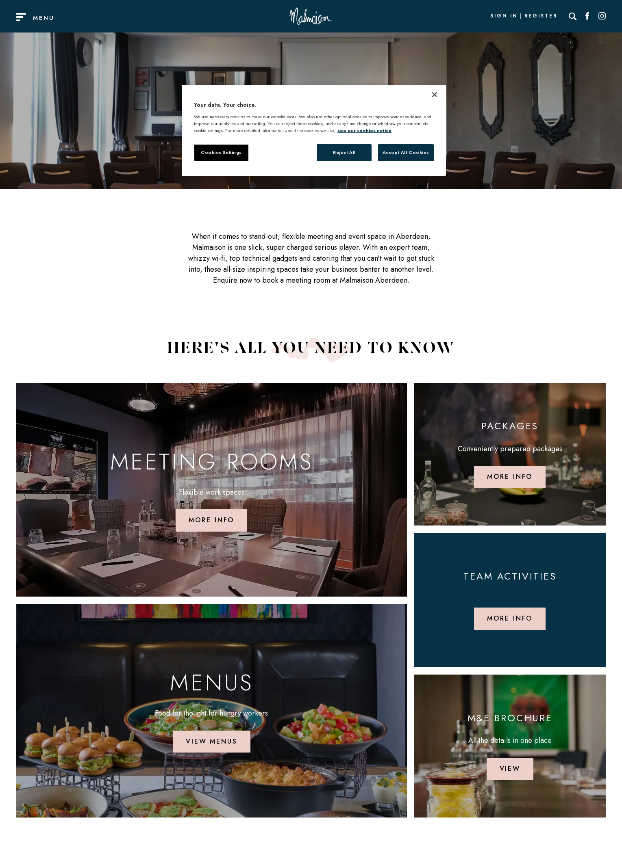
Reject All (344, 152)
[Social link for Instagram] (602, 16)
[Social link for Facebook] (587, 16)
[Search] (573, 16)
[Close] (435, 95)
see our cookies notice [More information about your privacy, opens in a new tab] (364, 130)
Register (541, 16)
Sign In (503, 16)
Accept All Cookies (406, 152)
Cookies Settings (221, 152)
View (510, 768)
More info (211, 520)
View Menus (211, 741)
